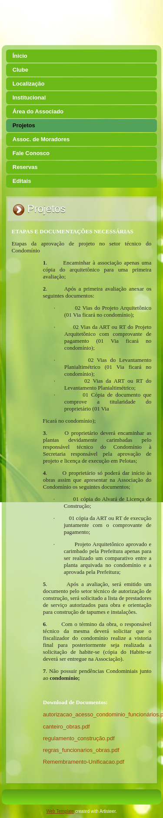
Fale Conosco (31, 153)
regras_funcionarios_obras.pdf (81, 750)
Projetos (24, 125)
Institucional (29, 97)
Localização (29, 83)
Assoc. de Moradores (41, 139)
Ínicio (20, 56)
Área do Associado (38, 111)
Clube (20, 69)
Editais (22, 181)
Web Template (60, 811)
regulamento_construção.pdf (79, 738)
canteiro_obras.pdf (66, 726)
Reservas (25, 167)
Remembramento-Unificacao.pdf (83, 761)
